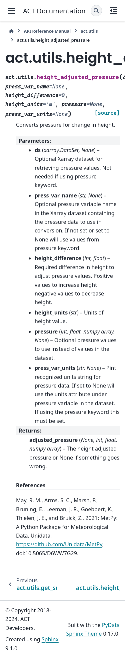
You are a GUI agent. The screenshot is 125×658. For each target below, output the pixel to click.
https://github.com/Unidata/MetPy (59, 544)
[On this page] (113, 10)
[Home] (11, 31)
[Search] (96, 10)
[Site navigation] (11, 10)
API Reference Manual (47, 31)
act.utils (89, 31)
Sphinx (50, 639)
